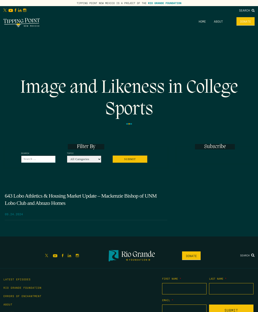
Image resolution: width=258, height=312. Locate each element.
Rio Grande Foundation (164, 3)
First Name (171, 278)
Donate (245, 21)
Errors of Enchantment (22, 296)
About (218, 21)
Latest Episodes (17, 279)
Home (202, 21)
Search (247, 10)
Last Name (217, 278)
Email (167, 300)
